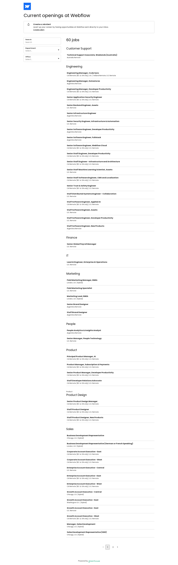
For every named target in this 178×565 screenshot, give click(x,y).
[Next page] (117, 547)
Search (28, 39)
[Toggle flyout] (58, 50)
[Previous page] (103, 547)
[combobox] (25, 51)
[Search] (42, 42)
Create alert (38, 29)
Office (28, 57)
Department (30, 48)
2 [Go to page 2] (113, 547)
